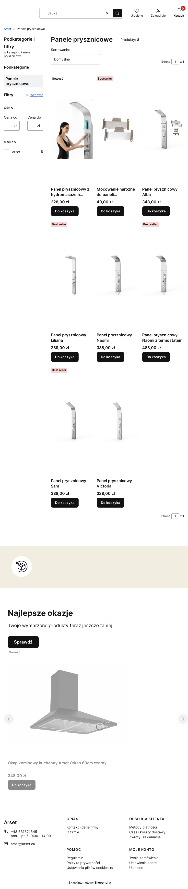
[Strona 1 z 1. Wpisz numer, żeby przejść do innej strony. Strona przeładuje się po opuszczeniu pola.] (175, 61)
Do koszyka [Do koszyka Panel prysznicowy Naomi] (110, 357)
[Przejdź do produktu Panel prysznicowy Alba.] (163, 129)
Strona (165, 61)
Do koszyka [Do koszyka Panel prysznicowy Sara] (64, 502)
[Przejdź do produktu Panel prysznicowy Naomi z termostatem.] (163, 275)
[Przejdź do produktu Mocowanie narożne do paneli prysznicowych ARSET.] (118, 129)
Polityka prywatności (83, 863)
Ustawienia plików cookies (88, 867)
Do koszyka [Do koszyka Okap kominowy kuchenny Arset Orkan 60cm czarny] (21, 785)
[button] (117, 13)
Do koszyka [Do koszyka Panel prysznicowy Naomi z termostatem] (156, 357)
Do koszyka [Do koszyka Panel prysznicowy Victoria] (110, 502)
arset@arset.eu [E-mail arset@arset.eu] (23, 844)
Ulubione (136, 867)
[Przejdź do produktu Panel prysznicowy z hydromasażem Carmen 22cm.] (72, 129)
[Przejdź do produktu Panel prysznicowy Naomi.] (118, 275)
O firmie (73, 832)
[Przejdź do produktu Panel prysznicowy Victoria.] (118, 421)
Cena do (34, 117)
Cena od (10, 117)
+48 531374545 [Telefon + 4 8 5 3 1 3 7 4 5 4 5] (24, 831)
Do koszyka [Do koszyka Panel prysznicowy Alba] (156, 211)
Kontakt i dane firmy (83, 827)
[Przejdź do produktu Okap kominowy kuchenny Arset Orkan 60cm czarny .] (69, 703)
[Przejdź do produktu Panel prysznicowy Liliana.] (72, 275)
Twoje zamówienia (143, 858)
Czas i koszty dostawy (147, 832)
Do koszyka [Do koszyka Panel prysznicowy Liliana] (64, 357)
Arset (7, 29)
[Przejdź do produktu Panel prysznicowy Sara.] (72, 421)
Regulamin (75, 858)
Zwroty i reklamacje (145, 837)
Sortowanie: (60, 50)
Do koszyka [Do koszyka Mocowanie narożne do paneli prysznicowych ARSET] (110, 211)
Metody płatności (143, 827)
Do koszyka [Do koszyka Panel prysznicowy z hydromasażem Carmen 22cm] (64, 211)
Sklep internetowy (88, 882)
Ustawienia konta (143, 863)
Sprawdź (23, 642)
